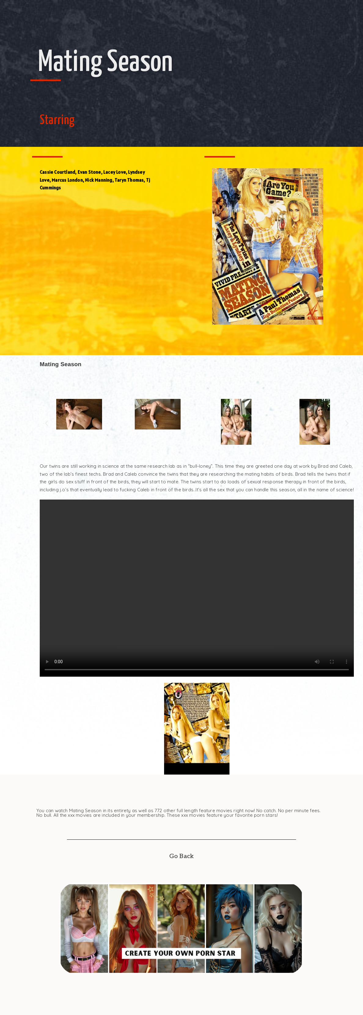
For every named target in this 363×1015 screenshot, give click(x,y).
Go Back (181, 856)
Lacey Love (114, 172)
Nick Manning (98, 180)
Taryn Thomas (129, 180)
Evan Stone (89, 172)
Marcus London (67, 180)
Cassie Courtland (57, 172)
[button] (46, 423)
